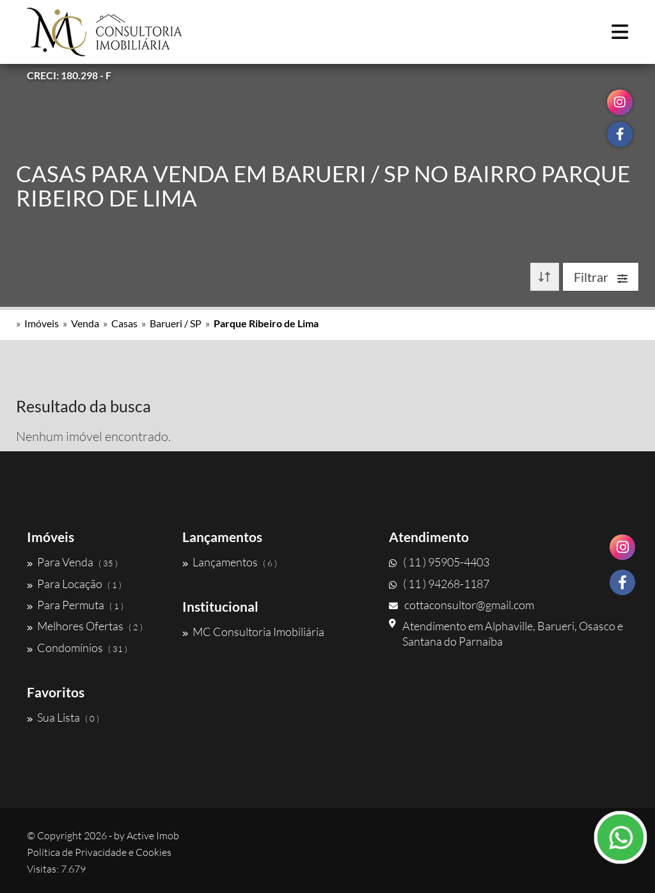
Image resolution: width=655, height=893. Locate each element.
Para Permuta (75, 605)
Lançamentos (229, 562)
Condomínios (77, 648)
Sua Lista (63, 717)
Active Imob (153, 835)
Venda (85, 323)
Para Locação (74, 584)
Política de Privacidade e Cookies (99, 852)
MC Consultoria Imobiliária (253, 632)
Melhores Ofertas (85, 626)
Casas (124, 323)
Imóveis (41, 323)
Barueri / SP (175, 323)
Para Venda (72, 562)
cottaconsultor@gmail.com (461, 605)
